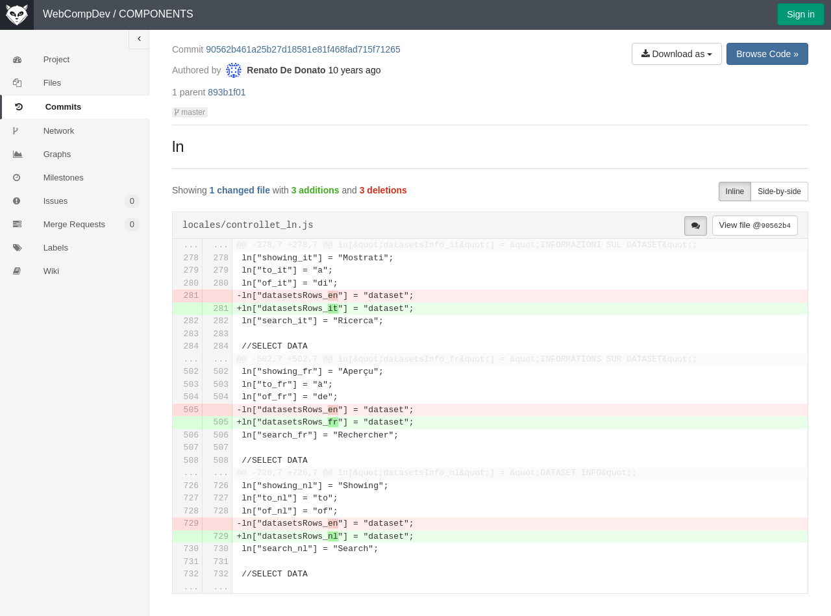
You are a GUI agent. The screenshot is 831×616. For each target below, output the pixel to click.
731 (191, 562)
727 (191, 498)
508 (191, 460)
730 (191, 549)
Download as (677, 54)
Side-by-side (779, 191)
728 (191, 511)
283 (191, 334)
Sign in (801, 14)
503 (191, 384)
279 (191, 270)
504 (191, 397)
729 (191, 523)
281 (191, 296)
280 (191, 283)
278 (191, 258)
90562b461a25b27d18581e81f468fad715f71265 (303, 49)
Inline (735, 191)
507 (191, 447)
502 (191, 371)
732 (191, 574)
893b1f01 (226, 92)
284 (191, 346)
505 (191, 410)
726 (191, 486)
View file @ (755, 225)
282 (191, 321)
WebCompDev (76, 13)
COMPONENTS (156, 13)
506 (191, 435)
